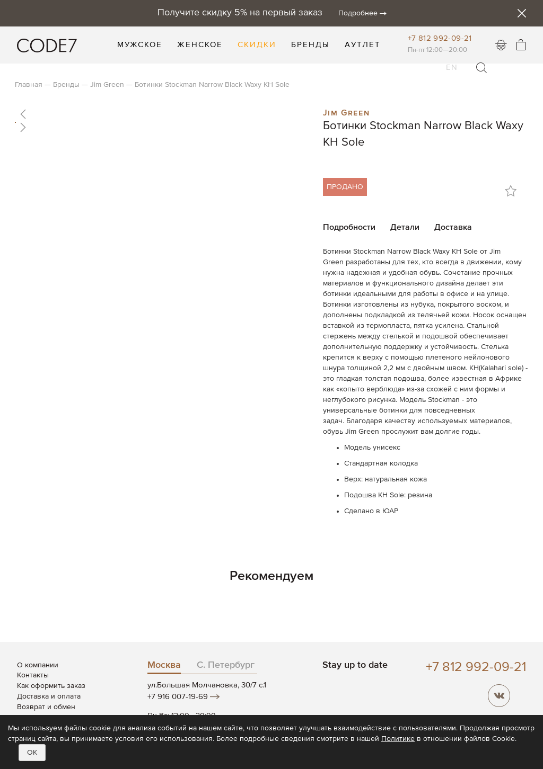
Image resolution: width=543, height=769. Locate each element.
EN (452, 60)
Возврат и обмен (46, 707)
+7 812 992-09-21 (440, 38)
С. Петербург (226, 665)
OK (32, 752)
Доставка (453, 227)
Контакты (33, 675)
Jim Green (346, 112)
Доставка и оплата (49, 696)
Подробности (349, 227)
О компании (37, 665)
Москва (164, 665)
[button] (161, 114)
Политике (398, 739)
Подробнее (358, 13)
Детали (404, 227)
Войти (501, 45)
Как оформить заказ (51, 686)
